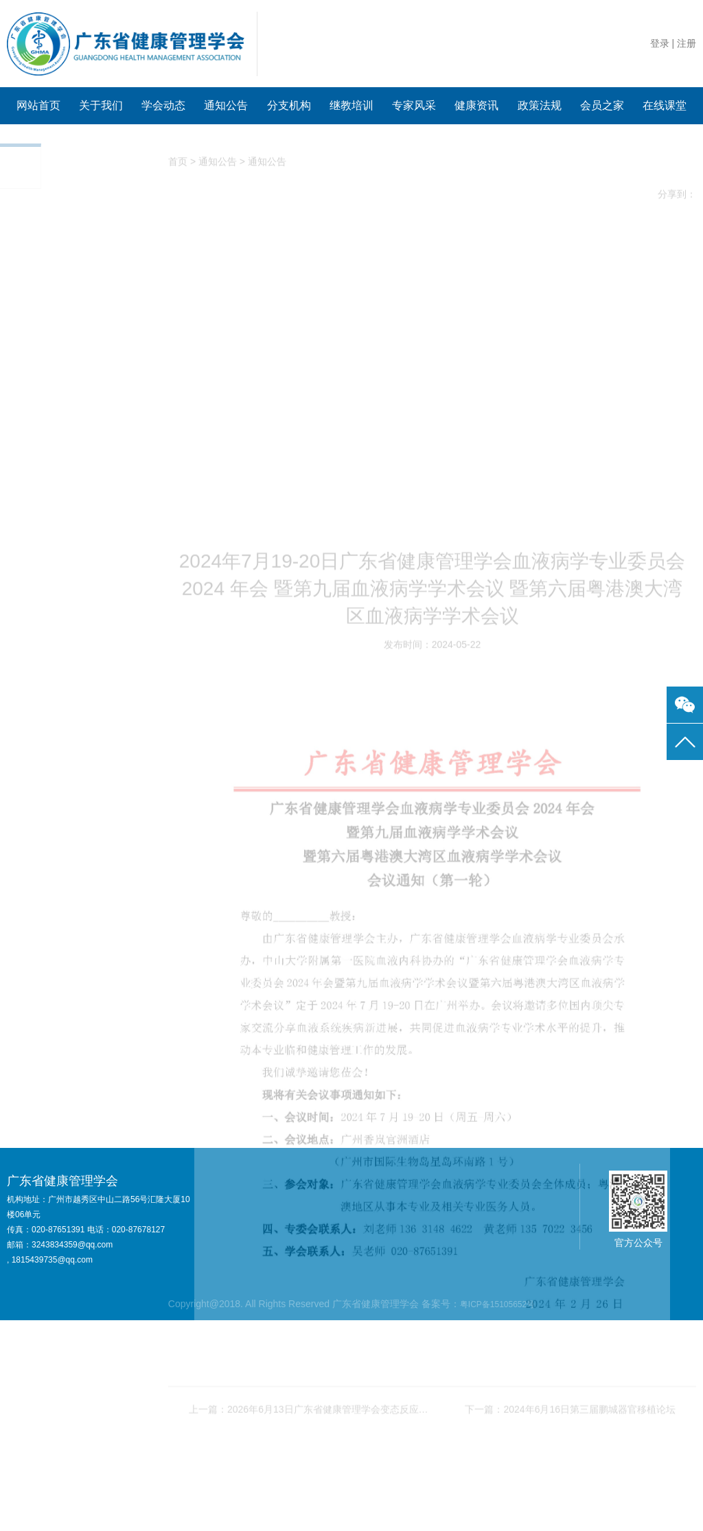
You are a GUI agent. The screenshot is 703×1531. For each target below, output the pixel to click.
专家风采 (414, 105)
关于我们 (101, 105)
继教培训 (351, 105)
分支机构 (289, 105)
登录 (659, 43)
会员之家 (602, 105)
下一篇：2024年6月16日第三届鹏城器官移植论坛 (570, 1507)
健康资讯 (476, 105)
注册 (686, 43)
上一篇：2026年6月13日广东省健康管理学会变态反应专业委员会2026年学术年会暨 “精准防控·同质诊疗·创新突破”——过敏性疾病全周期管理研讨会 (311, 1507)
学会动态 (163, 105)
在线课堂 (665, 105)
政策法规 (540, 105)
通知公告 (226, 105)
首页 (177, 164)
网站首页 (38, 105)
